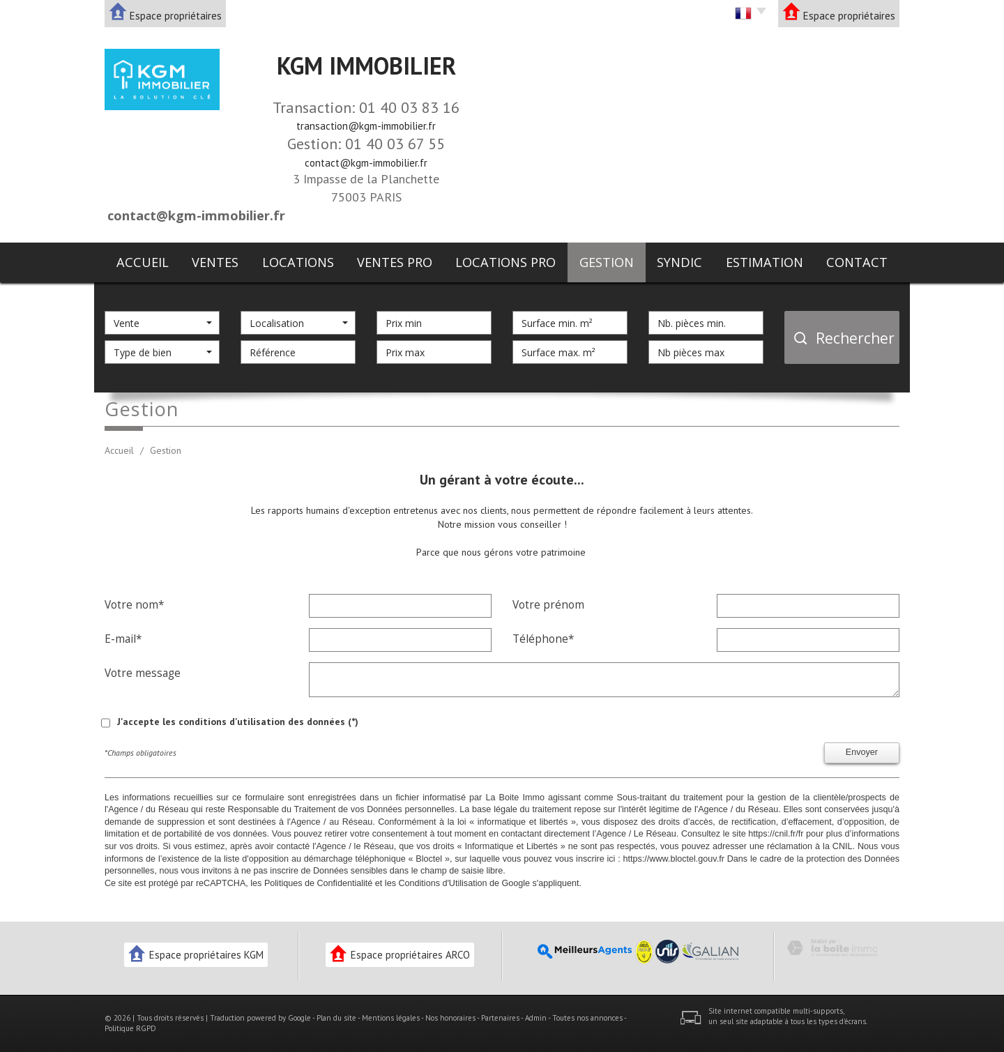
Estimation (764, 262)
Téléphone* (543, 639)
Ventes (215, 262)
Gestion (606, 262)
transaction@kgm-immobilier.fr (366, 125)
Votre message (143, 673)
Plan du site (336, 1018)
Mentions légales (391, 1018)
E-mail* (123, 639)
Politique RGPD (130, 1028)
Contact (857, 262)
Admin (536, 1018)
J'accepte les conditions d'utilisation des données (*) (237, 721)
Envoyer (862, 752)
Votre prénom (548, 604)
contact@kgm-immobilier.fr (366, 162)
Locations (298, 262)
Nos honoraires (450, 1018)
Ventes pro (394, 262)
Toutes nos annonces (587, 1018)
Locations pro (505, 262)
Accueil (142, 262)
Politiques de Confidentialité (318, 883)
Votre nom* (134, 604)
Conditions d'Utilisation (442, 883)
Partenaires (500, 1018)
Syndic (679, 262)
